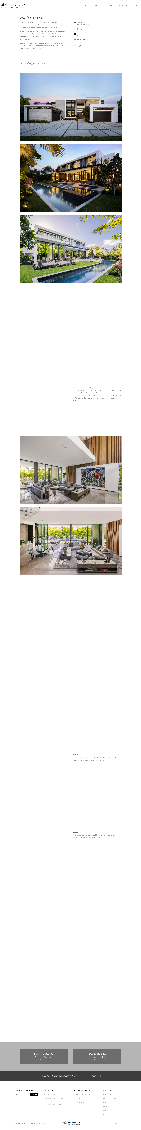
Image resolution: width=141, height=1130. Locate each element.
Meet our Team (108, 1094)
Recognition (111, 5)
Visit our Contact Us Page (52, 1104)
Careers (106, 1111)
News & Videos (124, 5)
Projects (87, 5)
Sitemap (115, 1123)
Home (79, 5)
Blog (105, 1107)
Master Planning (79, 1103)
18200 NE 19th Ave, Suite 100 (53, 1094)
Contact (135, 5)
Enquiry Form (107, 1115)
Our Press (106, 1103)
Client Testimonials (109, 1098)
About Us (98, 5)
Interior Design (78, 1098)
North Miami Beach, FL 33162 (53, 1098)
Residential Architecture (82, 1094)
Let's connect (95, 1076)
